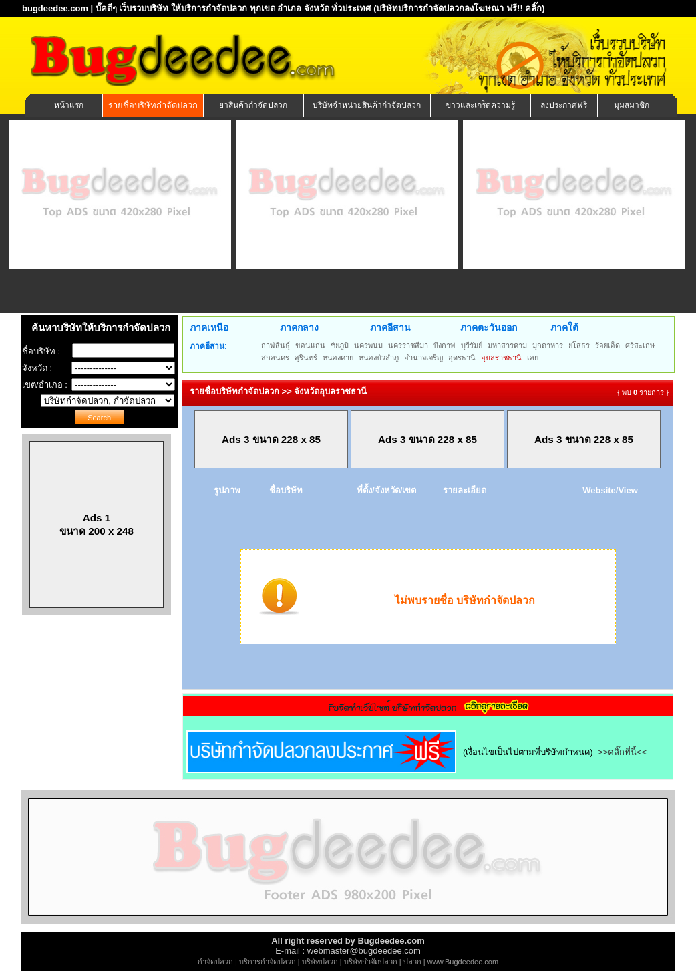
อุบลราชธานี (501, 358)
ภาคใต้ (564, 327)
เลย (532, 358)
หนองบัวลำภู (379, 358)
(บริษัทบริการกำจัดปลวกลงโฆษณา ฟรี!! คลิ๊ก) (459, 8)
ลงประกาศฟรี (563, 105)
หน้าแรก (68, 105)
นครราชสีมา (408, 345)
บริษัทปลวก (320, 962)
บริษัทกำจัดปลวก (370, 962)
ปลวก (412, 962)
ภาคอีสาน (390, 327)
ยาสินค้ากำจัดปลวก (253, 105)
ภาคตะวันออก (488, 327)
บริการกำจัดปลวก (267, 962)
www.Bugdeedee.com (462, 962)
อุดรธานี (462, 358)
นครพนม (368, 345)
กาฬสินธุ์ (275, 345)
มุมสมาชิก (631, 105)
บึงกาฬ (444, 345)
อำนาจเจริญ (423, 358)
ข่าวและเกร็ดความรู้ (480, 105)
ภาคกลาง (299, 327)
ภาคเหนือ (209, 327)
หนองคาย (338, 358)
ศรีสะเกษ (640, 345)
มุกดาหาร (547, 345)
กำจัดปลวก (215, 962)
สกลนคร (275, 358)
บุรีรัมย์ (471, 345)
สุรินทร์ (306, 358)
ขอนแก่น (310, 345)
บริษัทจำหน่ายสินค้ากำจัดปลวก (367, 105)
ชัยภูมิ (340, 345)
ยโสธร (579, 345)
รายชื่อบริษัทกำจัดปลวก (153, 105)
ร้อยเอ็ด (607, 345)
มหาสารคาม (507, 345)
